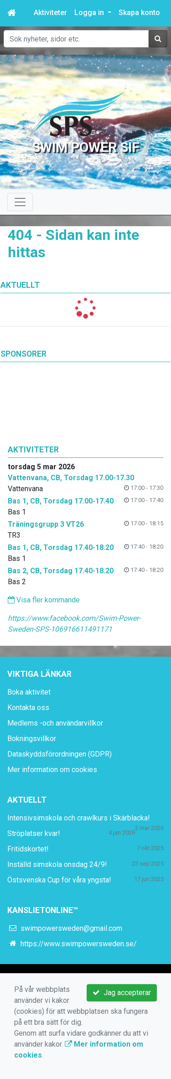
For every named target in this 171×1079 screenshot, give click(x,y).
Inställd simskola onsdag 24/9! (57, 864)
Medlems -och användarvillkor (55, 723)
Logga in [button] (90, 12)
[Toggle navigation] (20, 202)
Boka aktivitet (29, 692)
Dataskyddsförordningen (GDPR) (59, 754)
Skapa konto (139, 12)
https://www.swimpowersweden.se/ (79, 943)
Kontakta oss (28, 707)
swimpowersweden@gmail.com (71, 928)
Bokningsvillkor (31, 738)
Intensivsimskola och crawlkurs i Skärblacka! (78, 818)
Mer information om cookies (52, 769)
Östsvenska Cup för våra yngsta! (59, 880)
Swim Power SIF (86, 147)
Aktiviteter (50, 12)
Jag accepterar (122, 992)
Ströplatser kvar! (33, 833)
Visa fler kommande (44, 600)
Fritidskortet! (28, 849)
